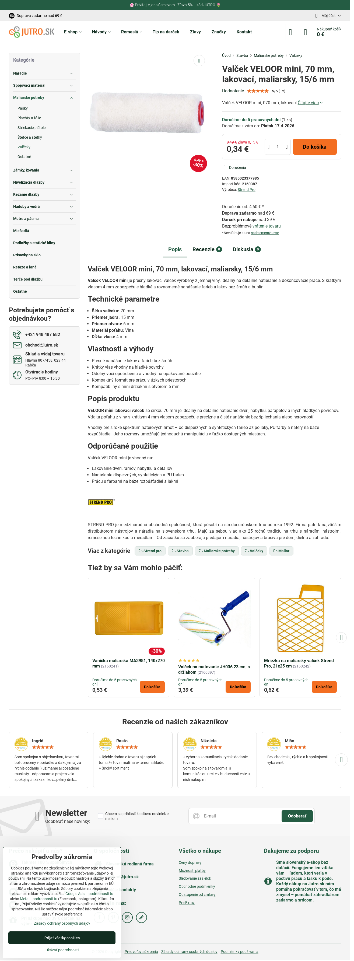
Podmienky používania (239, 951)
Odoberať (297, 816)
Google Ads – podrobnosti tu (89, 894)
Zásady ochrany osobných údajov (189, 951)
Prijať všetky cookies (62, 938)
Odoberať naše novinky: (67, 821)
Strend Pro (246, 189)
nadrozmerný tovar (265, 233)
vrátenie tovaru (267, 226)
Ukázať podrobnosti (62, 950)
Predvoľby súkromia (141, 951)
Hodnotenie (233, 90)
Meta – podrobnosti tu (38, 899)
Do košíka (315, 147)
